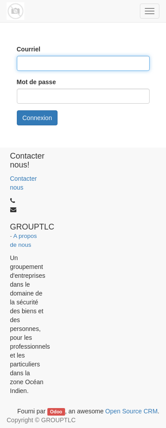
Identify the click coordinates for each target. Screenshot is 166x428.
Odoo (56, 411)
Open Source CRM (131, 411)
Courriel (29, 49)
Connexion (37, 117)
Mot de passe (36, 82)
